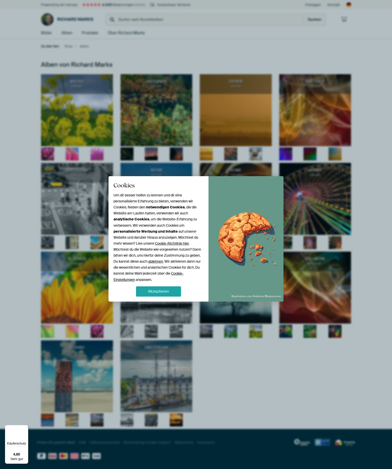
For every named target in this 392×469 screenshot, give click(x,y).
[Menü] (25, 428)
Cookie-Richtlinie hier (172, 243)
